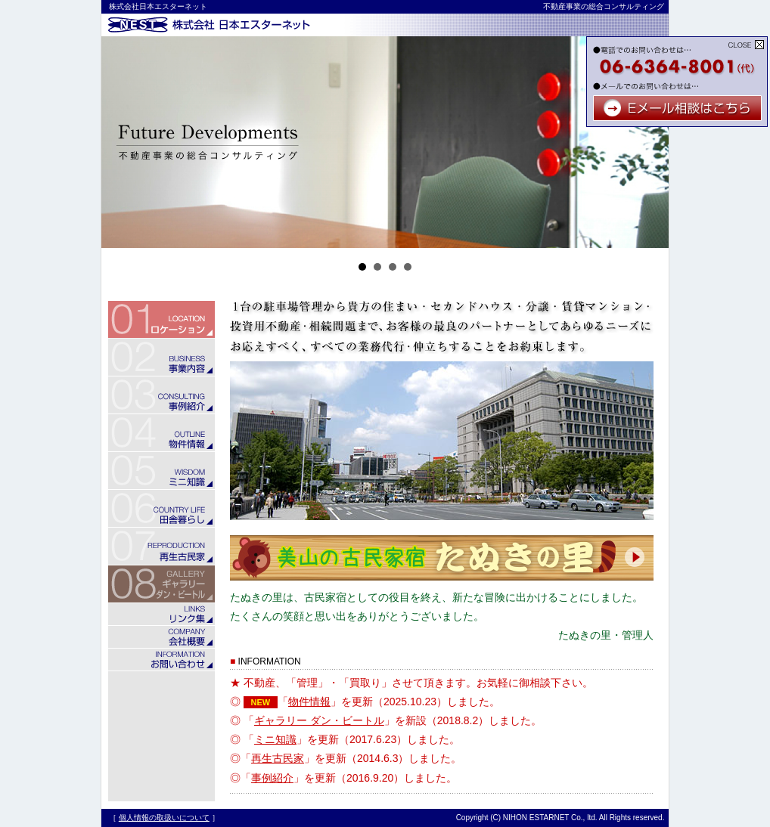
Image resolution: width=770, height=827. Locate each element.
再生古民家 (277, 758)
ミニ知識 (275, 739)
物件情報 (309, 701)
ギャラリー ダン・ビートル (319, 720)
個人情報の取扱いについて (164, 817)
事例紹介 (272, 778)
